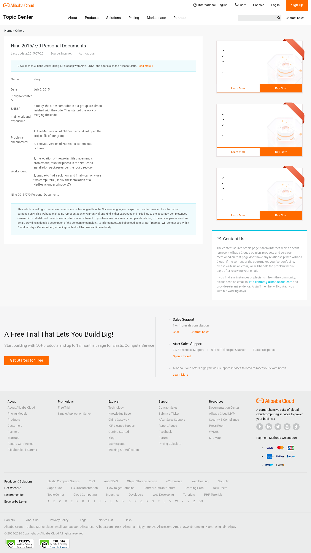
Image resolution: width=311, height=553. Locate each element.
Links (128, 520)
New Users (220, 488)
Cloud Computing (85, 494)
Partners (179, 18)
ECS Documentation (84, 488)
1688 (117, 526)
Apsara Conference (20, 443)
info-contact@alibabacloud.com (270, 282)
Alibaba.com (104, 526)
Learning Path (194, 488)
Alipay (232, 526)
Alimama (129, 526)
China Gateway (118, 419)
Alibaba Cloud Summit (22, 449)
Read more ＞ (146, 65)
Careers (9, 520)
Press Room (217, 425)
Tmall (58, 526)
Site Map (215, 437)
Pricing (134, 18)
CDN (92, 481)
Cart (240, 5)
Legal (83, 520)
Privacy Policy (59, 520)
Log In (275, 5)
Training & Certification (123, 449)
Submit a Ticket (169, 413)
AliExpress (87, 526)
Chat (176, 332)
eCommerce (174, 481)
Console (258, 5)
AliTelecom (164, 526)
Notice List (106, 520)
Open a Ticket (182, 356)
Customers (15, 425)
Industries (112, 494)
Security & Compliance (224, 419)
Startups (13, 437)
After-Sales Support (172, 419)
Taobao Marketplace (39, 526)
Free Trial (64, 407)
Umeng (199, 526)
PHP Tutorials (213, 494)
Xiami (209, 526)
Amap (177, 526)
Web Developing (163, 494)
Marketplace (156, 18)
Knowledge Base (119, 413)
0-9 (201, 501)
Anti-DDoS (111, 481)
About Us (32, 520)
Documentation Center (224, 407)
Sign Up (297, 5)
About (72, 18)
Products (91, 18)
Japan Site (55, 488)
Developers (136, 494)
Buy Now (281, 88)
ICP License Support (121, 425)
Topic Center (56, 494)
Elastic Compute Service (63, 481)
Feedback (165, 431)
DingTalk (220, 526)
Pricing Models (17, 413)
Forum (163, 437)
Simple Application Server (75, 413)
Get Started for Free (26, 360)
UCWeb (188, 526)
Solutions (113, 18)
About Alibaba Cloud (21, 407)
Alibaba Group (14, 526)
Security (223, 481)
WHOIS (214, 431)
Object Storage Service (142, 481)
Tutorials (189, 494)
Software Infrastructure (159, 488)
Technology (116, 407)
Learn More (238, 88)
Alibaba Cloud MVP (222, 413)
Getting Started (118, 431)
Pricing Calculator (170, 443)
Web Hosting (200, 481)
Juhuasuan (71, 526)
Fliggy (141, 526)
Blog (111, 437)
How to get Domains (120, 488)
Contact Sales (295, 18)
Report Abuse (168, 425)
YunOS (151, 526)
